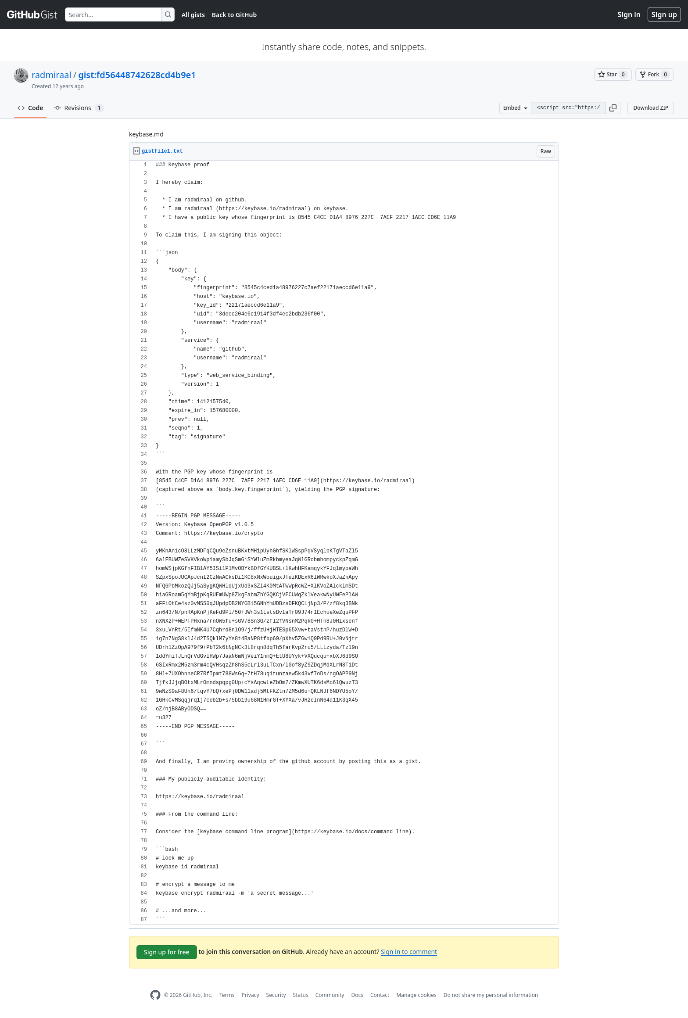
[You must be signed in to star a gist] (613, 74)
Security (276, 995)
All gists (193, 15)
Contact (379, 995)
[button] (613, 108)
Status (300, 995)
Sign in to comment (409, 951)
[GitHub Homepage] (155, 994)
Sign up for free (167, 952)
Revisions (79, 108)
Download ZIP (650, 107)
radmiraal (52, 75)
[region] (344, 543)
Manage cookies (416, 995)
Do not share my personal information (491, 995)
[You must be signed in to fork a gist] (654, 74)
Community (329, 995)
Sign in (629, 14)
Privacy (250, 995)
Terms (227, 995)
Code (30, 108)
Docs (357, 995)
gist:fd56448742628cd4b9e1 (137, 75)
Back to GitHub (234, 15)
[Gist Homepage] (32, 14)
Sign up (664, 14)
